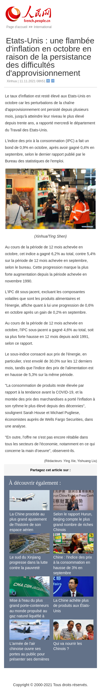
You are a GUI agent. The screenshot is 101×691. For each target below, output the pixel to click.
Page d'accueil (16, 27)
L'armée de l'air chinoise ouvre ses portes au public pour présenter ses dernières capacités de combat (29, 654)
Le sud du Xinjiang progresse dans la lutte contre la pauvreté (28, 562)
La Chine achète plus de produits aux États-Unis (71, 605)
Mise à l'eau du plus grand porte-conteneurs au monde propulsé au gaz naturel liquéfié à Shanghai (29, 611)
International (42, 27)
